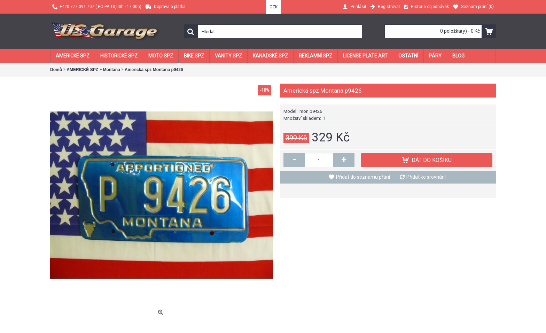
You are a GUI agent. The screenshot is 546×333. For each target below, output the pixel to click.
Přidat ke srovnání (426, 177)
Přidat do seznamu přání (363, 177)
